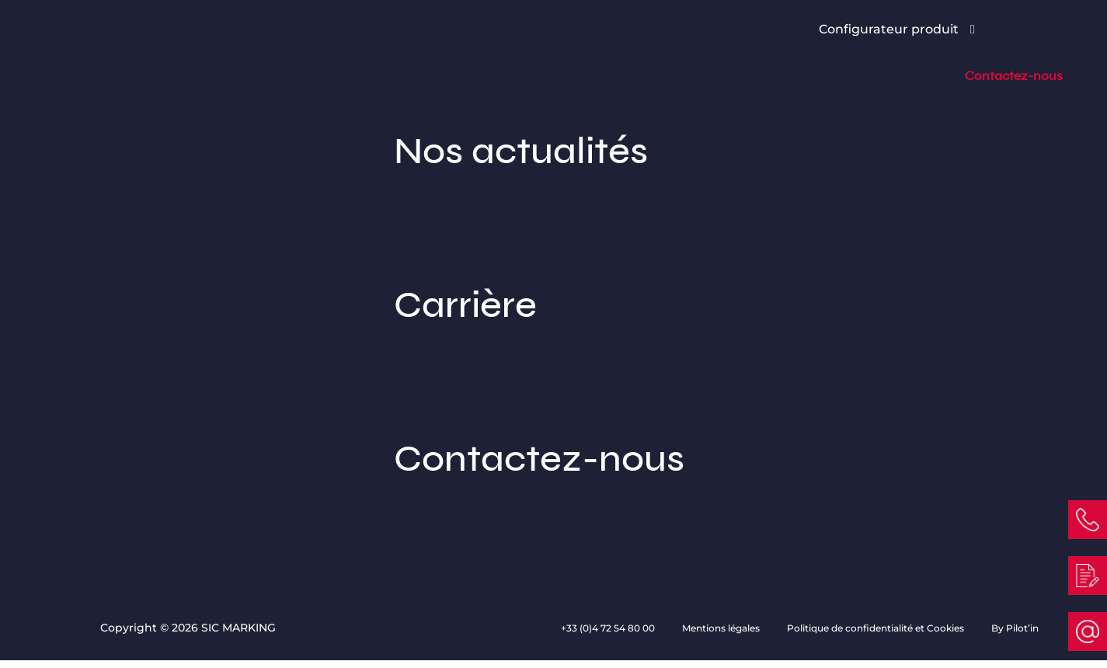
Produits (371, 75)
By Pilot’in (1015, 628)
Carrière (553, 345)
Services (718, 75)
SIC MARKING (819, 75)
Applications (470, 75)
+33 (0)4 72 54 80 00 (609, 628)
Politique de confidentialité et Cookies (876, 628)
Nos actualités (553, 192)
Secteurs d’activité (601, 75)
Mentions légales (722, 628)
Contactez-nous (1014, 76)
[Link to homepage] (122, 53)
